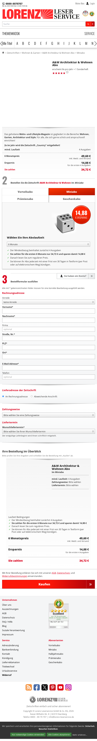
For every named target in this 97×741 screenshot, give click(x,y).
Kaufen (44, 586)
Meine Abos (79, 3)
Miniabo (53, 651)
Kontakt (6, 656)
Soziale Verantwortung (13, 632)
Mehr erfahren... (80, 737)
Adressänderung (10, 647)
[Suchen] (90, 23)
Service (89, 33)
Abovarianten (56, 642)
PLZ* (4, 343)
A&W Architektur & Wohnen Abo (58, 52)
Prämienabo (55, 660)
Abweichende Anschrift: (44, 396)
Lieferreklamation (11, 664)
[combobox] (44, 23)
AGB (54, 575)
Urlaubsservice (9, 673)
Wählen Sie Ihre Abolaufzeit (25, 237)
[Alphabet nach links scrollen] (1, 43)
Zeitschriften (13, 52)
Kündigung (7, 660)
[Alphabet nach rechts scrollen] (95, 43)
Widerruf (6, 677)
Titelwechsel (8, 668)
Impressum (7, 636)
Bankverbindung (10, 651)
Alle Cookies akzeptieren (59, 737)
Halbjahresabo (56, 656)
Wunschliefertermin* (13, 427)
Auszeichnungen (10, 611)
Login (92, 3)
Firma (5, 325)
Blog (4, 628)
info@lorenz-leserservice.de (61, 719)
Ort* (4, 352)
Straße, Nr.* (8, 334)
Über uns (6, 607)
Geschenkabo (55, 664)
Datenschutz (8, 619)
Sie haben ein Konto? (75, 276)
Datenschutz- (63, 575)
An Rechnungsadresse (15, 396)
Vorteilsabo (54, 647)
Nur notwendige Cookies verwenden (28, 737)
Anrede (6, 298)
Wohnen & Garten (31, 52)
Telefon (5, 372)
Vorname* (7, 307)
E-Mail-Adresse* (10, 363)
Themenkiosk (11, 33)
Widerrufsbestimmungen (14, 578)
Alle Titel (7, 43)
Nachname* (8, 316)
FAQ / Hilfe (7, 624)
